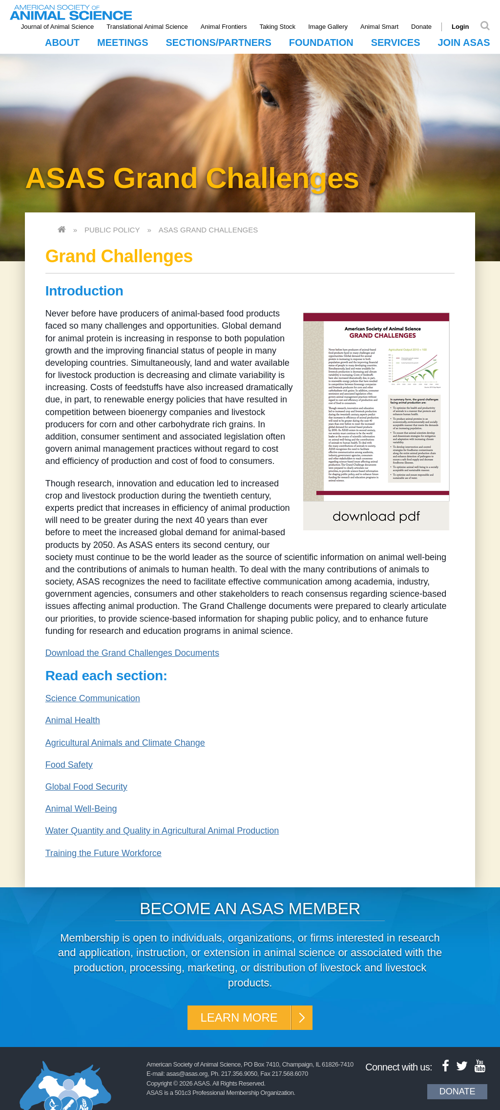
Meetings (122, 42)
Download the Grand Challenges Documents (132, 653)
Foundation (321, 42)
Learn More (239, 1017)
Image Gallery (328, 26)
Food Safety (69, 765)
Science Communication (92, 698)
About (62, 42)
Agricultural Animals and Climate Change (125, 743)
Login (460, 26)
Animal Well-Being (81, 809)
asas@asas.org (187, 1073)
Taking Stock (278, 26)
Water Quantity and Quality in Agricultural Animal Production (162, 831)
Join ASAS (464, 42)
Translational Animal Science (147, 26)
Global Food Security (86, 787)
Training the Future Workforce (103, 853)
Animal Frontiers (224, 26)
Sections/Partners (218, 42)
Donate (421, 26)
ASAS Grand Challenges (208, 230)
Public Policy (112, 230)
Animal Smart (379, 26)
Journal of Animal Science (57, 26)
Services (395, 42)
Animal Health (72, 720)
